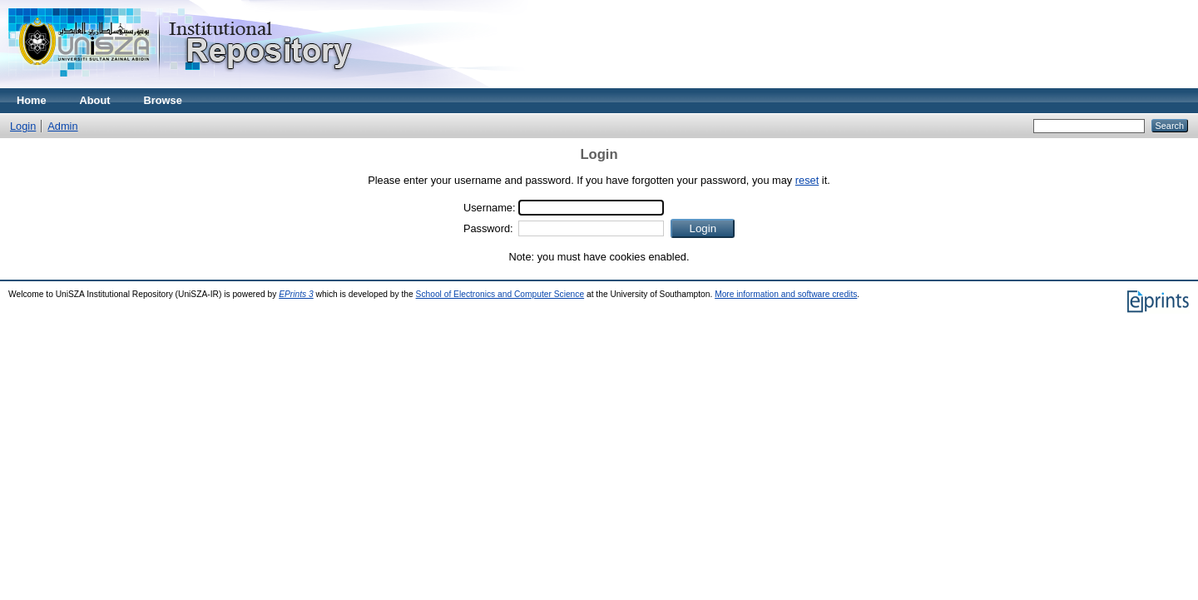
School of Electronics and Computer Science (500, 294)
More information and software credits (786, 294)
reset (807, 180)
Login (23, 126)
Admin (62, 126)
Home (32, 100)
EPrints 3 (296, 294)
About (95, 100)
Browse (163, 100)
